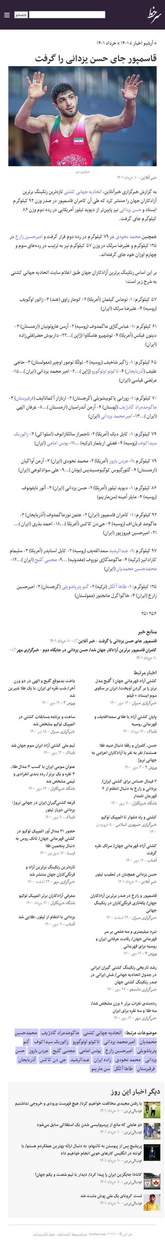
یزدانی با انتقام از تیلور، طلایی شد (46, 917)
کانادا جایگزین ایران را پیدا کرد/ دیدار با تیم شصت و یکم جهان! (88, 1175)
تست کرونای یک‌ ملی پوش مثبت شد (111, 1196)
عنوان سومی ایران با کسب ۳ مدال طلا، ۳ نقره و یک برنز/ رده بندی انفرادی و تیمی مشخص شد (43, 774)
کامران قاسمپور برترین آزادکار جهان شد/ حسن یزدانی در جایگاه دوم (100, 650)
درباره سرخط (79, 1234)
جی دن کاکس (53, 1059)
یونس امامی (57, 443)
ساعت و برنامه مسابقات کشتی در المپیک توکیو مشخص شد (46, 720)
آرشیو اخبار (143, 43)
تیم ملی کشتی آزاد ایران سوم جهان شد (43, 745)
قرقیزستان (25, 398)
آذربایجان (135, 371)
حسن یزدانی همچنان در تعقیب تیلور (126, 874)
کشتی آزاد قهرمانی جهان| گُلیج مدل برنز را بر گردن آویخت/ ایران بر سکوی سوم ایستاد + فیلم (125, 688)
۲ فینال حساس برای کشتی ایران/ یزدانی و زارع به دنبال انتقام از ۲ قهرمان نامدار (129, 789)
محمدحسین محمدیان (136, 568)
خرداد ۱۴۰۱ (106, 43)
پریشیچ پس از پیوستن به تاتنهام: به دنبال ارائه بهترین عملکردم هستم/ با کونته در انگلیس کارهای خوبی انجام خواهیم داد (81, 1150)
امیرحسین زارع (29, 236)
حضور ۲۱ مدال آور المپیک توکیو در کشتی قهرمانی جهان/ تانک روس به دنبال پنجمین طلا (45, 839)
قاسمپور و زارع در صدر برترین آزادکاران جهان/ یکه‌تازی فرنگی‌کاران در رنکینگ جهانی (123, 903)
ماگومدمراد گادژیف (138, 407)
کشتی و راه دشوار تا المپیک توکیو (129, 817)
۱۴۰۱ (125, 43)
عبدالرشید (118, 551)
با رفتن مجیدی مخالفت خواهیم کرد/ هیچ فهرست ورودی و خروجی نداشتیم (78, 1103)
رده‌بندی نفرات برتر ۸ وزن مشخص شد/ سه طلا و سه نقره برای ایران (124, 1007)
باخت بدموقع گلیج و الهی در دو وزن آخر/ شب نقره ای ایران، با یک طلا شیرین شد (41, 688)
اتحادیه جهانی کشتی (83, 191)
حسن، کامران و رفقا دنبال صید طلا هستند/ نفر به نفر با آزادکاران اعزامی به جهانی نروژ (124, 753)
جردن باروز (118, 461)
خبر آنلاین (84, 641)
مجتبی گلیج (46, 560)
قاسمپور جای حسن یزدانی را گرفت (128, 641)
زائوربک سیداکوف (51, 1042)
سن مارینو (100, 1068)
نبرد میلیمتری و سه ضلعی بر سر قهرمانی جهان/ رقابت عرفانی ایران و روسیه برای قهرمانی (126, 939)
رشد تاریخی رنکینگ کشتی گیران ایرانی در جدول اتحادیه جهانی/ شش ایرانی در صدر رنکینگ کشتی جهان (123, 975)
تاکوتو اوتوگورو (105, 371)
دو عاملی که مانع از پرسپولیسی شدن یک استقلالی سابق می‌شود (89, 1125)
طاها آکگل (117, 586)
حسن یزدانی (130, 209)
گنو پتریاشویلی (75, 586)
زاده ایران (102, 1059)
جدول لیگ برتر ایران (44, 1234)
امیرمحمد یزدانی (116, 416)
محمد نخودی (128, 236)
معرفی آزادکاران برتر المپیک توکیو (47, 896)
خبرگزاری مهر (25, 650)
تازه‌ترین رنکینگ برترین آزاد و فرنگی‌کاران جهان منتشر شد (50, 871)
